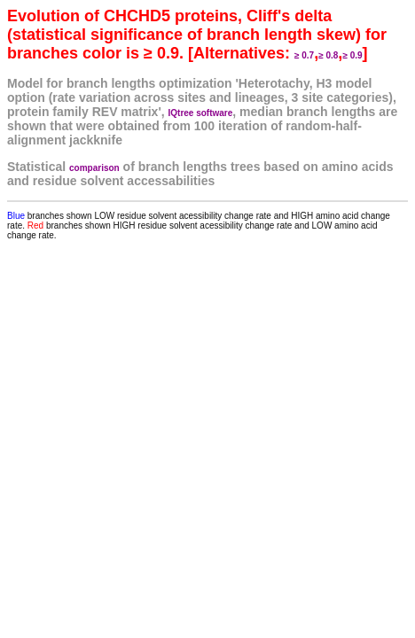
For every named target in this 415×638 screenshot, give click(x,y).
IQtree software (200, 113)
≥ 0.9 (352, 55)
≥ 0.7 (304, 55)
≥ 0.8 (328, 55)
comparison (94, 168)
